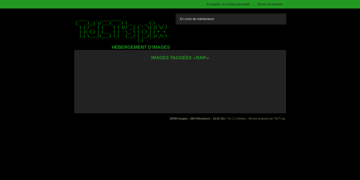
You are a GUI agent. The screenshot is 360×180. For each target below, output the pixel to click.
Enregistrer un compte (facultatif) (228, 4)
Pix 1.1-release (237, 118)
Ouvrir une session (270, 4)
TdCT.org (279, 118)
